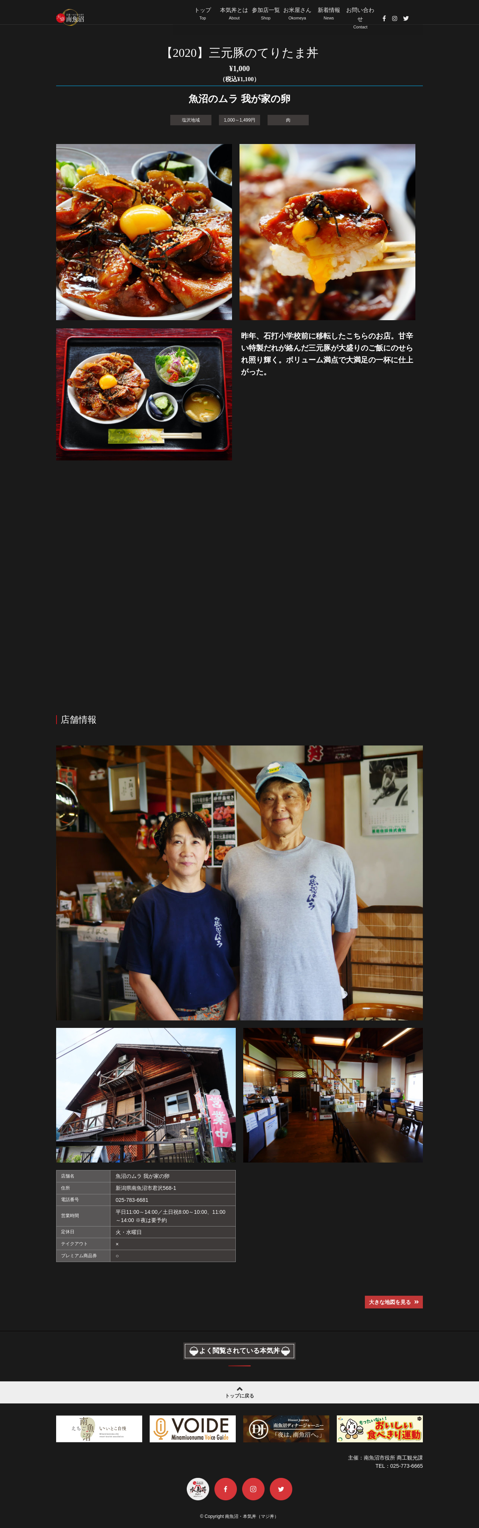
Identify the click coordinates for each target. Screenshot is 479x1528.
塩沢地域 (191, 119)
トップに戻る (239, 1391)
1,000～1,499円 (239, 119)
